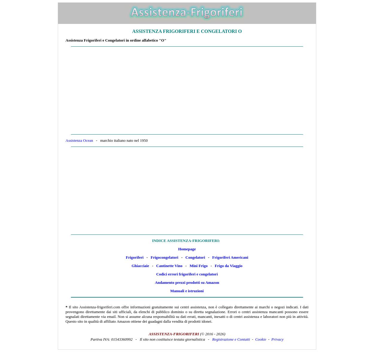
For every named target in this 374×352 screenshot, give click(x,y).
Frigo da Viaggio (228, 265)
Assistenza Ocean (79, 140)
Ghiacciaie (140, 265)
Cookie (260, 339)
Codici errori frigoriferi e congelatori (187, 274)
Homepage (187, 249)
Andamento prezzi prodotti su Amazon (187, 282)
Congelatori (195, 257)
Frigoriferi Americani (230, 257)
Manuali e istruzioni (187, 291)
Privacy (277, 339)
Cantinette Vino (169, 265)
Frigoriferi (134, 257)
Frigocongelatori (164, 257)
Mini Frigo (199, 265)
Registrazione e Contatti (231, 339)
